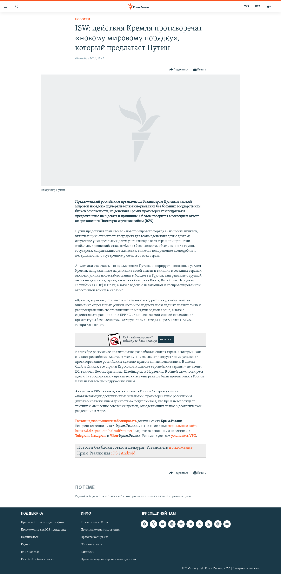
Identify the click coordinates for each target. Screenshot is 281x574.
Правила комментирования (100, 529)
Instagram (98, 436)
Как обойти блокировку (37, 559)
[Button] (178, 69)
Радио (25, 544)
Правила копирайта (95, 537)
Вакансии (88, 551)
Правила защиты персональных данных (108, 559)
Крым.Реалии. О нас (95, 522)
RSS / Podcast (30, 551)
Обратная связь (91, 544)
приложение (180, 448)
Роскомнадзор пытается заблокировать (106, 421)
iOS (114, 453)
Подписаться (29, 537)
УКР (246, 6)
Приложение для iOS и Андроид (43, 529)
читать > (165, 339)
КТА (257, 6)
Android (128, 453)
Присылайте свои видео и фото (42, 522)
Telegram (82, 436)
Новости (82, 19)
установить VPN (183, 436)
